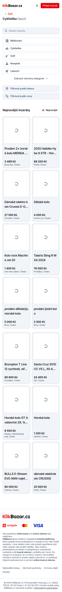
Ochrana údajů (51, 568)
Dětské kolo (42, 202)
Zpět (8, 13)
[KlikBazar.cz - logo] (16, 516)
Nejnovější (49, 110)
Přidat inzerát (50, 5)
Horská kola (42, 417)
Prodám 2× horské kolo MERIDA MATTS (16, 153)
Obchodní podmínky (31, 568)
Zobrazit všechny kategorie (31, 78)
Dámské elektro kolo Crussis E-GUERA (16, 206)
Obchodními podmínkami (46, 588)
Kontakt (6, 572)
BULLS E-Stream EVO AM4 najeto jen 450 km (16, 478)
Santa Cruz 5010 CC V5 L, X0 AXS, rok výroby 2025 (46, 369)
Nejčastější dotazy (11, 568)
